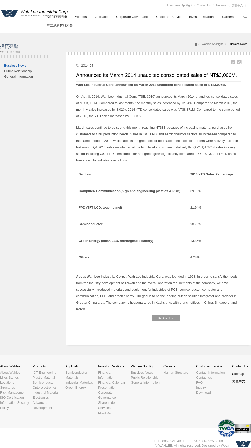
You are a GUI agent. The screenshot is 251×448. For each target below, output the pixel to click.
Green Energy (75, 387)
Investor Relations (202, 17)
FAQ (199, 382)
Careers (228, 17)
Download (203, 392)
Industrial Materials (79, 382)
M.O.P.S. (104, 413)
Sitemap (238, 374)
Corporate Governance (132, 17)
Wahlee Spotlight (212, 44)
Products (80, 17)
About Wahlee (10, 366)
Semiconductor (44, 382)
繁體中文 (237, 5)
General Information (18, 76)
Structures (7, 387)
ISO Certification (12, 397)
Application (102, 17)
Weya (225, 445)
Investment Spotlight (179, 5)
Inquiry (201, 387)
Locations (7, 382)
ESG (243, 17)
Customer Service (169, 17)
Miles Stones (9, 377)
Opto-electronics (45, 387)
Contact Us (204, 5)
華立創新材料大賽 (60, 25)
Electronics (41, 397)
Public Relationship (18, 71)
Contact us (204, 377)
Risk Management (13, 392)
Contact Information (210, 372)
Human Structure (175, 372)
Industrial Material (46, 392)
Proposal (221, 5)
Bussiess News (15, 65)
